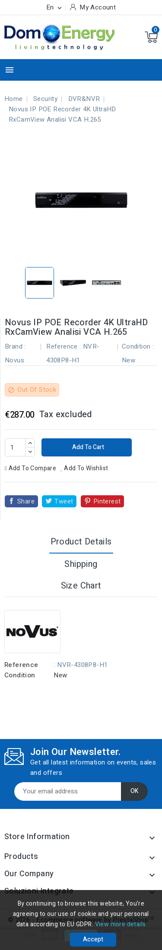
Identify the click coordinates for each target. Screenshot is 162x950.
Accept (93, 939)
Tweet (63, 501)
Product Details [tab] (81, 541)
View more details (120, 924)
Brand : (15, 346)
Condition (19, 675)
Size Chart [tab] (81, 585)
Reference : (63, 346)
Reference (21, 665)
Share (26, 501)
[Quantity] (15, 447)
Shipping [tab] (80, 564)
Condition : (138, 346)
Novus (14, 360)
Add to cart (87, 447)
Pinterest (107, 501)
